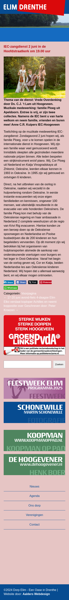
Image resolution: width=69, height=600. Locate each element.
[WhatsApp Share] (11, 288)
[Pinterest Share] (45, 282)
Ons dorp (35, 505)
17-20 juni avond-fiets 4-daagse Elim (29, 297)
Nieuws (34, 486)
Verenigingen (34, 515)
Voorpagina (28, 293)
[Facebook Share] (21, 282)
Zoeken (59, 364)
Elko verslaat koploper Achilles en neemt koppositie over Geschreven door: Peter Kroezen (30, 306)
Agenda (34, 495)
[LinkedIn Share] (8, 282)
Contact (34, 524)
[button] (34, 335)
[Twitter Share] (33, 282)
